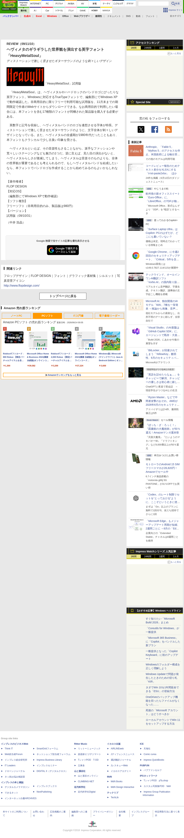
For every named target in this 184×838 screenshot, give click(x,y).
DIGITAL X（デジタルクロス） (52, 771)
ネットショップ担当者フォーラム (53, 754)
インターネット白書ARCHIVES (20, 798)
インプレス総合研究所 (16, 760)
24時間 (147, 48)
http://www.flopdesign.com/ (21, 285)
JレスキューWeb (119, 765)
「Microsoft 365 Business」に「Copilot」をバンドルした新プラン (163, 641)
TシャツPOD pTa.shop (156, 780)
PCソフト (47, 315)
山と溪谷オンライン (88, 776)
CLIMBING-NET (86, 781)
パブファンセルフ (153, 770)
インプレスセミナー (47, 765)
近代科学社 (79, 787)
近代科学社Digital (86, 791)
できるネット (11, 792)
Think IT (9, 748)
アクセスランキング (147, 42)
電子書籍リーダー (109, 315)
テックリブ (112, 792)
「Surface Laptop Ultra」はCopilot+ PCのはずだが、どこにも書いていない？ (162, 233)
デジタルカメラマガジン (17, 787)
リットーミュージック (89, 748)
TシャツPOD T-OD (88, 760)
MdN (109, 776)
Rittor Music (80, 744)
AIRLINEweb (117, 748)
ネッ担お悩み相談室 (15, 776)
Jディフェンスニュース (122, 754)
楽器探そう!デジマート (89, 754)
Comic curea (150, 754)
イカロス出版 (114, 744)
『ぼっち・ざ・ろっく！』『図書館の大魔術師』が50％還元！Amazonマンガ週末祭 (163, 429)
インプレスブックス (47, 786)
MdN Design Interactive (122, 787)
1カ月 (176, 48)
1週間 (162, 48)
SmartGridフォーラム (47, 748)
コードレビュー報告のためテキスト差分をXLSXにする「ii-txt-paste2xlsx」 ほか (163, 169)
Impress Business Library (49, 760)
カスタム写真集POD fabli (157, 786)
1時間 (134, 48)
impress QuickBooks (154, 760)
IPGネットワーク (148, 776)
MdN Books (116, 781)
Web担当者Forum (14, 754)
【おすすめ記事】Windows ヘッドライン (158, 610)
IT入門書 (78, 315)
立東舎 (81, 765)
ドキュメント (114, 16)
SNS (128, 16)
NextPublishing (44, 791)
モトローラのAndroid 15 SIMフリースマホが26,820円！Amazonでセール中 (163, 468)
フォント (150, 16)
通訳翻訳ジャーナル (121, 760)
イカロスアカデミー (121, 771)
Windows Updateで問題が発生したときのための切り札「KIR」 (162, 678)
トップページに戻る (62, 296)
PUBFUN (144, 765)
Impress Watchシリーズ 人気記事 (156, 551)
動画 (138, 16)
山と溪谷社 (79, 771)
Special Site (143, 102)
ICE (142, 744)
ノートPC (16, 315)
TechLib (114, 797)
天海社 (147, 748)
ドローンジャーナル (15, 771)
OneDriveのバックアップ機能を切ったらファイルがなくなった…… (163, 700)
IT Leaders (10, 765)
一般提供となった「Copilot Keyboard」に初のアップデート (162, 655)
